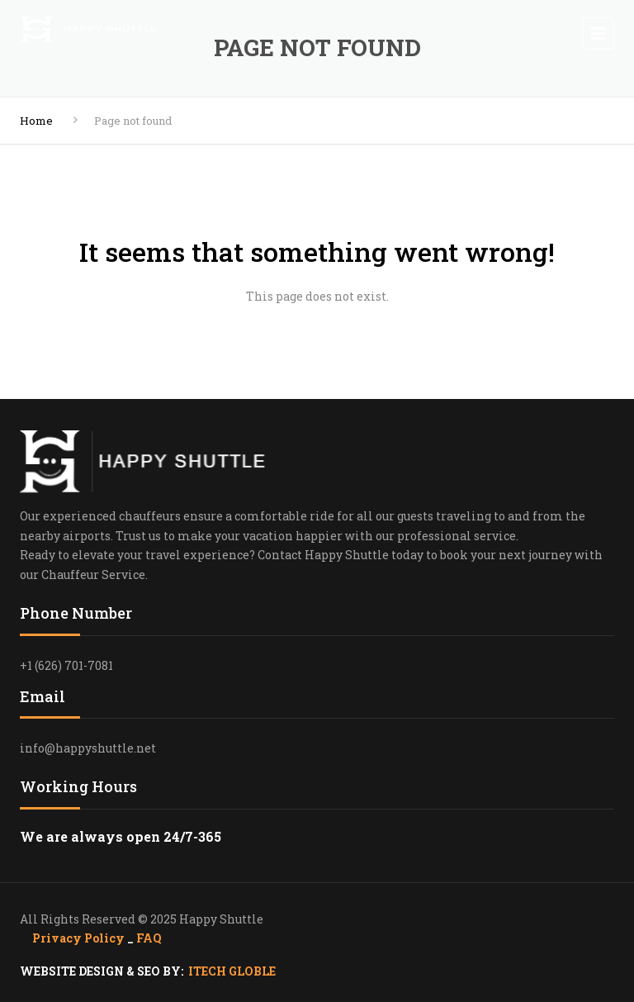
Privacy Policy (79, 938)
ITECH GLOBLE (232, 971)
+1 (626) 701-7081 (66, 665)
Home (36, 120)
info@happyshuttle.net (88, 748)
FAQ (149, 938)
